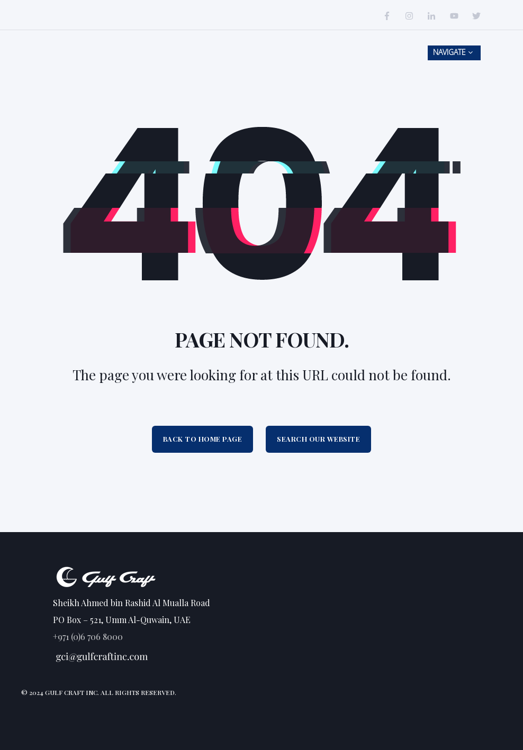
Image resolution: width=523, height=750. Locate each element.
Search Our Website (318, 438)
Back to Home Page (202, 438)
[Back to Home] (95, 59)
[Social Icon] (390, 16)
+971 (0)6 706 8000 (88, 637)
